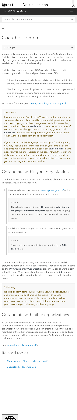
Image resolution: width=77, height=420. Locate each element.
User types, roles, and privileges (46, 103)
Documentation (35, 4)
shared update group (50, 190)
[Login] (73, 5)
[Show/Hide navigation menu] (71, 11)
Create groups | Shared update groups (26, 361)
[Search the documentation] (35, 19)
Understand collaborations (20, 345)
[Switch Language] (73, 2)
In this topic (9, 47)
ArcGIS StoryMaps (15, 11)
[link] (7, 5)
